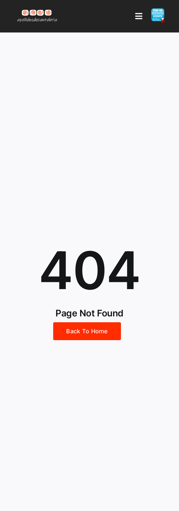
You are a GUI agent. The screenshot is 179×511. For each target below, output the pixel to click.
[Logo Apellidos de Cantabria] (37, 9)
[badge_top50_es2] (158, 10)
